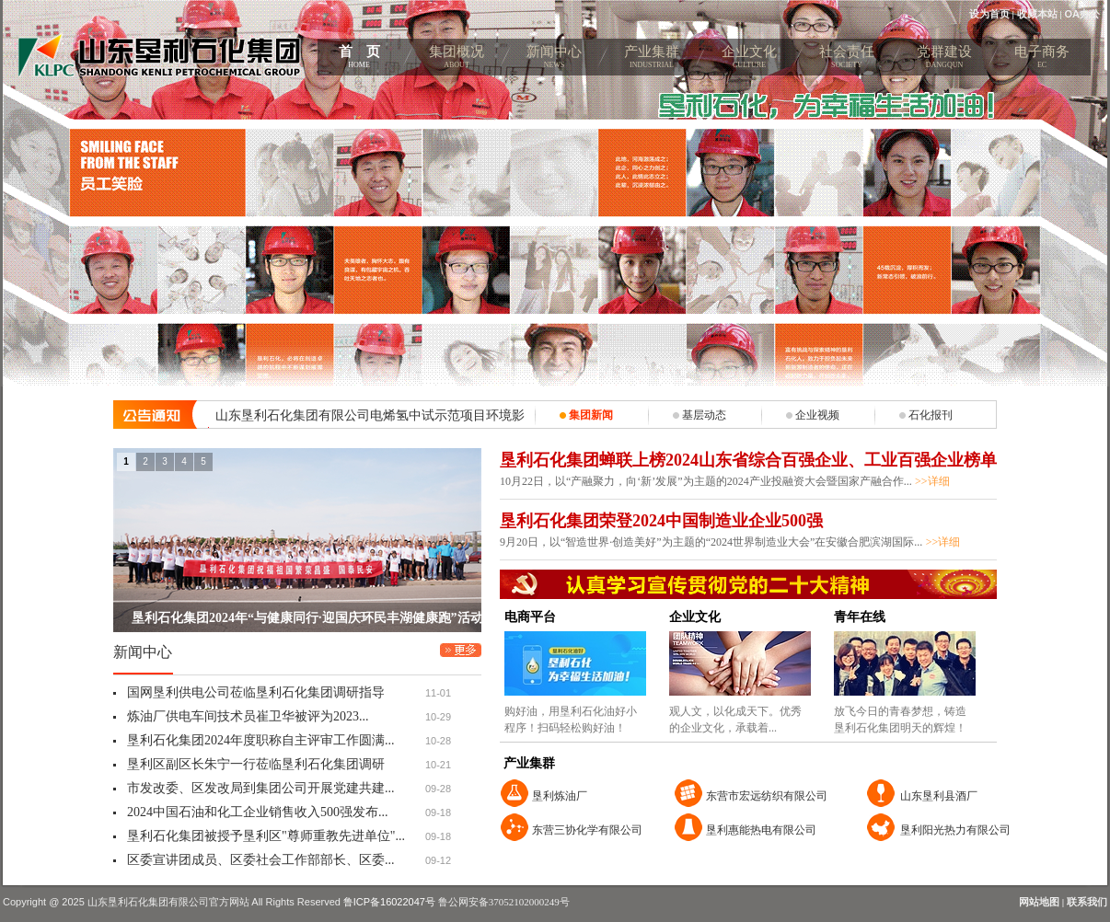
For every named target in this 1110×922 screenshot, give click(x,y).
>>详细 (932, 481)
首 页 (359, 59)
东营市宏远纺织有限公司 (766, 795)
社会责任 (846, 59)
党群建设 (944, 59)
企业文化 (749, 59)
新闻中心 (554, 59)
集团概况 (456, 59)
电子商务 (1041, 59)
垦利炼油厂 (559, 795)
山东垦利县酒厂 (938, 795)
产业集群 (651, 59)
